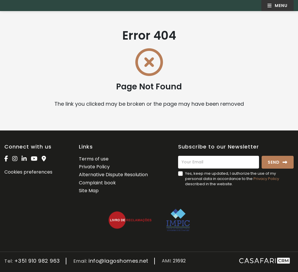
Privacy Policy (266, 178)
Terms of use (94, 159)
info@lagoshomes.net (118, 261)
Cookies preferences (28, 172)
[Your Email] (218, 162)
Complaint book (97, 182)
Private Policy (94, 166)
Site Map (89, 190)
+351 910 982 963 (37, 261)
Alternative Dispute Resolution (113, 174)
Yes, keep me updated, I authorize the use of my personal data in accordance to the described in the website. (232, 179)
